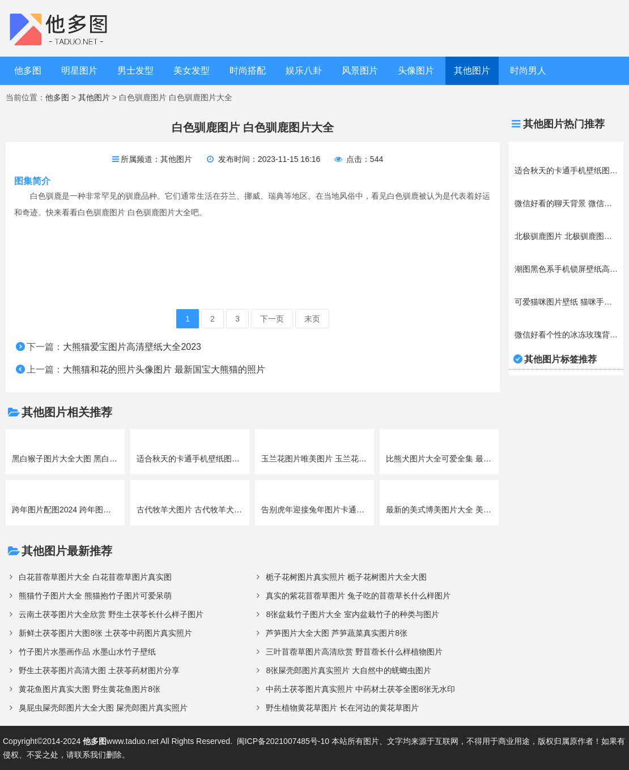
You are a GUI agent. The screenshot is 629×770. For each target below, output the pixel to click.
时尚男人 (528, 70)
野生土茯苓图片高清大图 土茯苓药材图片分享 (99, 670)
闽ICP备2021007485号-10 (283, 741)
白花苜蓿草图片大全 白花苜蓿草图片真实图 (95, 576)
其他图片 (472, 70)
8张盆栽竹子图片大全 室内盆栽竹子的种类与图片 (352, 614)
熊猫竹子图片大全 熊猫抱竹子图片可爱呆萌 (95, 595)
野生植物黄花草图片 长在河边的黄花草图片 (342, 707)
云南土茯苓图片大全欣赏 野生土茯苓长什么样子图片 (111, 614)
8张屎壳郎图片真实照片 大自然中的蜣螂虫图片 (348, 670)
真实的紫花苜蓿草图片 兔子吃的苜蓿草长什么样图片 (358, 595)
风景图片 (360, 70)
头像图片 (416, 70)
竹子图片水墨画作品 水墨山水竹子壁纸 (87, 651)
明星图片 (79, 70)
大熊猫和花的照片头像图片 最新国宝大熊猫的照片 (164, 369)
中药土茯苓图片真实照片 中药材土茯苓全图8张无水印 (360, 689)
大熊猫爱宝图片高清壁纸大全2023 (132, 347)
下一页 (272, 318)
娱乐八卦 (304, 70)
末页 (312, 318)
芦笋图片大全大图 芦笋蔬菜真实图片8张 (336, 633)
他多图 (27, 70)
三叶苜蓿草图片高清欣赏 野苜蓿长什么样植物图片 (354, 651)
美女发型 (191, 70)
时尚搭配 (248, 70)
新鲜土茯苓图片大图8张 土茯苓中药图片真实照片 (105, 633)
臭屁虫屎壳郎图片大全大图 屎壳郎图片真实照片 (103, 707)
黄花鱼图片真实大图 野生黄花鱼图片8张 (89, 689)
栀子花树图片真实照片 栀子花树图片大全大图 (346, 576)
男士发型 (135, 70)
